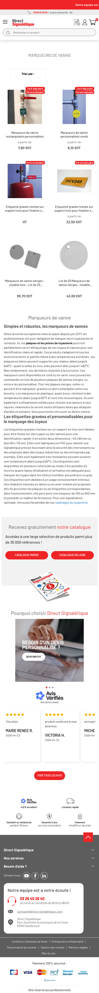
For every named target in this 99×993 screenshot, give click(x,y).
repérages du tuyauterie (71, 502)
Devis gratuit (33, 656)
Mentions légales (78, 947)
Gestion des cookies (52, 947)
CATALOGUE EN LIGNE (72, 555)
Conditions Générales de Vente (29, 941)
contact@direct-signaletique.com (39, 911)
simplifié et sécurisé (80, 824)
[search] (8, 32)
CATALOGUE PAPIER (27, 555)
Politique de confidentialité (67, 941)
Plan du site (48, 953)
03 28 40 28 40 (32, 898)
